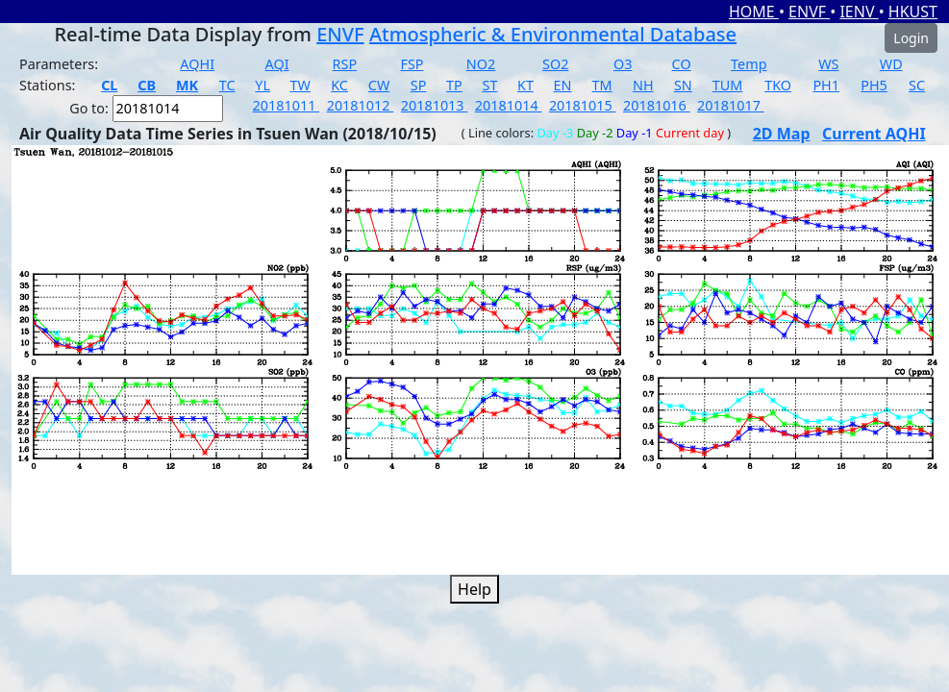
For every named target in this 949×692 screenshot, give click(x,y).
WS (828, 64)
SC (917, 85)
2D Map (782, 133)
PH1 (825, 85)
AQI (277, 64)
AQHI (197, 64)
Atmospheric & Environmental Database (553, 34)
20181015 (582, 105)
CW (378, 85)
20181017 (730, 105)
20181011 (286, 105)
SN (683, 85)
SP (419, 85)
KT (525, 85)
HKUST (912, 11)
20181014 (508, 105)
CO (681, 64)
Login (911, 38)
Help (474, 589)
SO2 (555, 64)
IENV (858, 11)
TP (454, 85)
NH (643, 85)
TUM (727, 85)
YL (262, 85)
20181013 (434, 105)
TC (227, 85)
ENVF (809, 11)
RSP (345, 64)
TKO (777, 85)
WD (891, 64)
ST (489, 85)
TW (300, 85)
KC (339, 85)
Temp (748, 64)
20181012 (360, 105)
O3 (622, 64)
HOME (754, 11)
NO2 (480, 64)
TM (602, 85)
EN (563, 85)
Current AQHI (874, 133)
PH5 (874, 85)
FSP (411, 64)
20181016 (656, 105)
